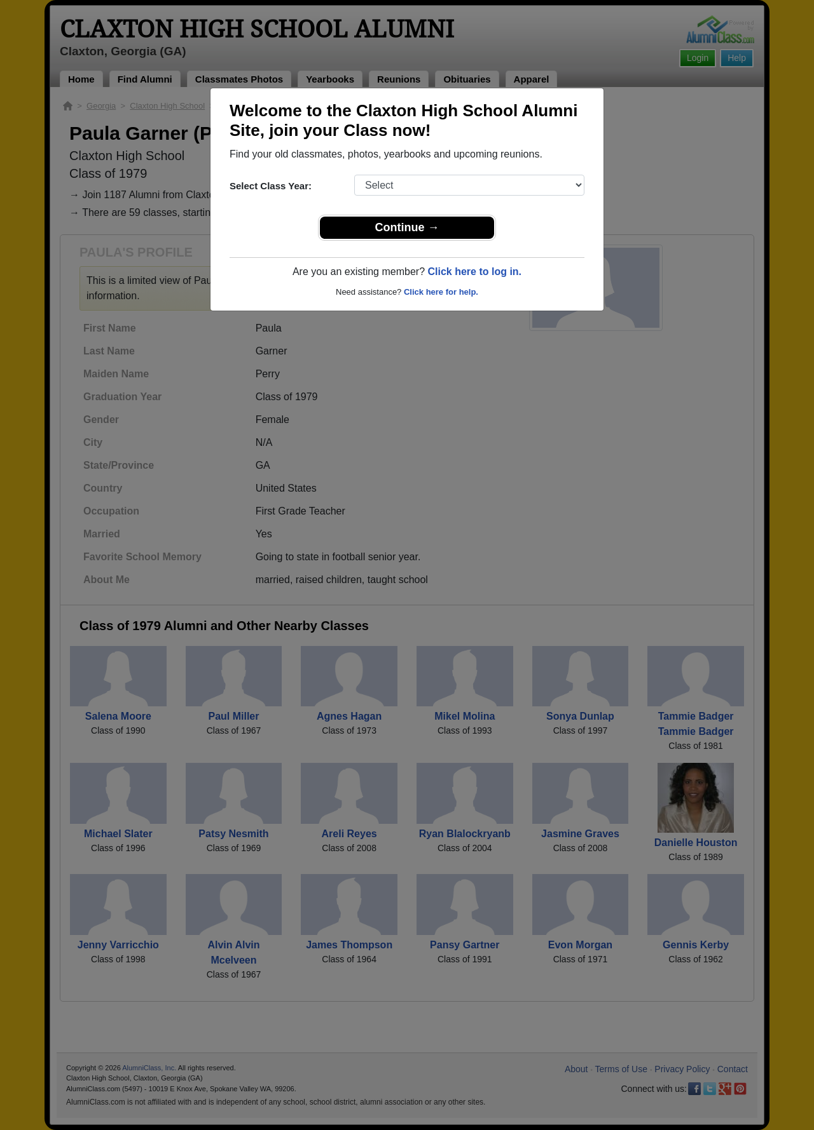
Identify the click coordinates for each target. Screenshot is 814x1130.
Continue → (407, 227)
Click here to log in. (474, 271)
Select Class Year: (271, 185)
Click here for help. (441, 292)
